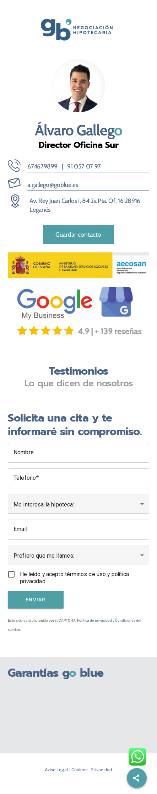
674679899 (42, 166)
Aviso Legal (56, 769)
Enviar (36, 599)
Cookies (79, 769)
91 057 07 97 (84, 166)
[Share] (137, 778)
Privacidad (101, 769)
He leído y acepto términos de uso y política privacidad (74, 578)
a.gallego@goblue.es (52, 184)
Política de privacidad (94, 620)
